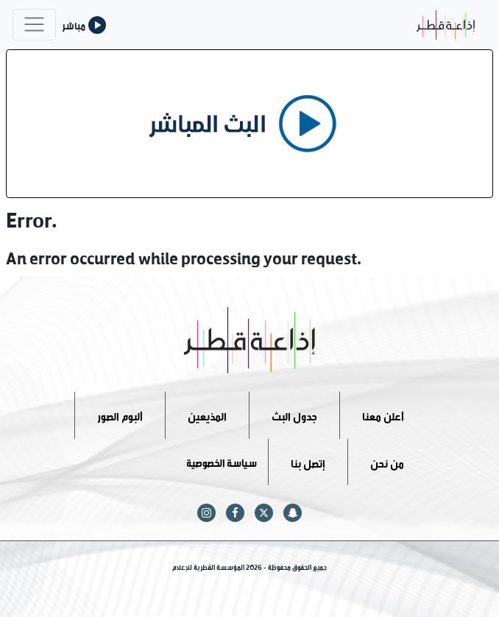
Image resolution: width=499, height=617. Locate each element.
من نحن (387, 461)
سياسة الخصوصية (221, 461)
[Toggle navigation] (34, 24)
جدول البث (294, 415)
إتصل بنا (308, 461)
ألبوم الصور (120, 415)
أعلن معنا (383, 415)
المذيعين (207, 415)
